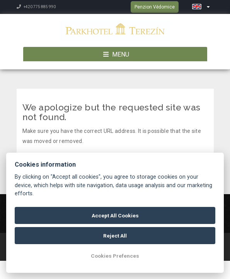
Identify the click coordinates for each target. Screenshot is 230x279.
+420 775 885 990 (36, 7)
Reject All (115, 235)
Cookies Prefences (115, 256)
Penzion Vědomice (155, 7)
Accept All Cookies (115, 215)
